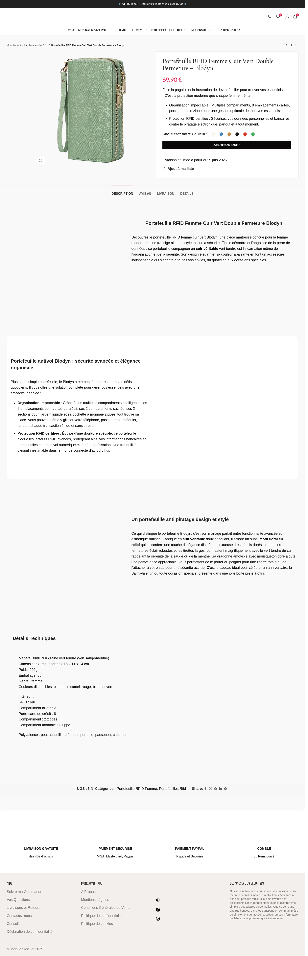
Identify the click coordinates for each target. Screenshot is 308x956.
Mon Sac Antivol (16, 45)
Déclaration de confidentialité (30, 932)
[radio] (213, 134)
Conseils (13, 924)
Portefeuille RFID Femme (137, 789)
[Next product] (296, 45)
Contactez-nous (19, 916)
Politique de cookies (97, 924)
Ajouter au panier (226, 145)
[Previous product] (286, 45)
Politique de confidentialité (102, 916)
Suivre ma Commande (24, 892)
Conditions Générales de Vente (105, 908)
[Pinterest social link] (215, 788)
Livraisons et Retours (23, 908)
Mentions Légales (95, 900)
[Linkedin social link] (220, 788)
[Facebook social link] (205, 788)
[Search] (270, 16)
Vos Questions (18, 900)
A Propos (88, 892)
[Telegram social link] (225, 788)
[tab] (122, 192)
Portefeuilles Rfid (38, 45)
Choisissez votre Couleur (183, 134)
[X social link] (210, 788)
